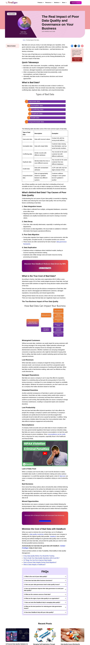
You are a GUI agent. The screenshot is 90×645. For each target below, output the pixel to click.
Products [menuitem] (40, 2)
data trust (62, 476)
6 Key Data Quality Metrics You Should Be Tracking (38, 556)
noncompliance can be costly (56, 434)
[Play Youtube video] (45, 453)
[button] (43, 2)
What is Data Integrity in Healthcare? (34, 564)
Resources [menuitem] (48, 2)
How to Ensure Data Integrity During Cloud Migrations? (39, 562)
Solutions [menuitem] (56, 2)
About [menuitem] (63, 2)
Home (24, 40)
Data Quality (11, 14)
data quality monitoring (37, 534)
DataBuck (53, 536)
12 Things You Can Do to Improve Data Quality (37, 560)
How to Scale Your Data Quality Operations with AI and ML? (41, 558)
